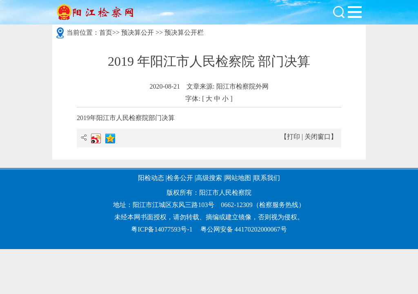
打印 (293, 136)
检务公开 (180, 177)
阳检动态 (151, 177)
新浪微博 (96, 138)
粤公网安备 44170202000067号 (243, 229)
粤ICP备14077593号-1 (161, 229)
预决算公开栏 (184, 32)
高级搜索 (209, 177)
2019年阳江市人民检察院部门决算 (126, 117)
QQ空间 (110, 138)
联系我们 (267, 177)
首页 (105, 32)
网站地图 (238, 177)
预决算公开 (137, 32)
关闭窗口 (318, 136)
